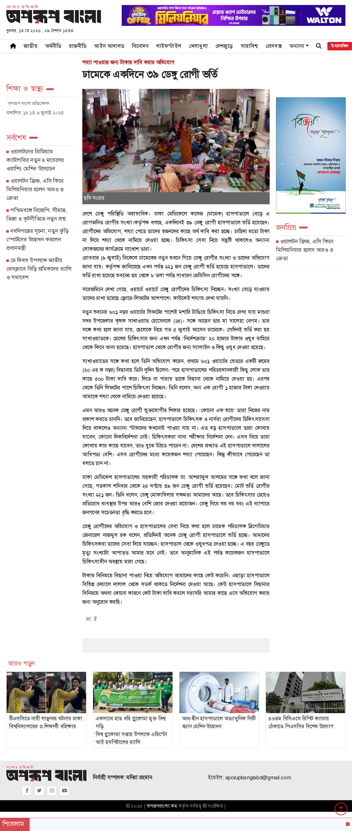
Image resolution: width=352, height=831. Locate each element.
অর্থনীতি (53, 46)
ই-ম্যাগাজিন (339, 46)
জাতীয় (31, 46)
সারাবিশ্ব (249, 46)
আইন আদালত (109, 46)
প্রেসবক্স (274, 46)
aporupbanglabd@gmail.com (258, 777)
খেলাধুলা (198, 46)
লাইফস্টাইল (168, 46)
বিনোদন (140, 46)
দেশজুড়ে (224, 46)
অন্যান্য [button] (296, 46)
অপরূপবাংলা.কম (161, 806)
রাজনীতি (78, 46)
